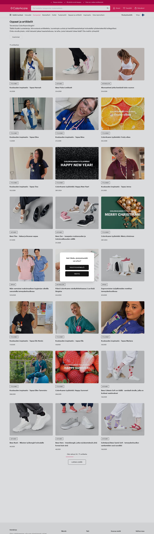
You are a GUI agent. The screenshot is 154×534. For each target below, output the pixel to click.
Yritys (77, 274)
